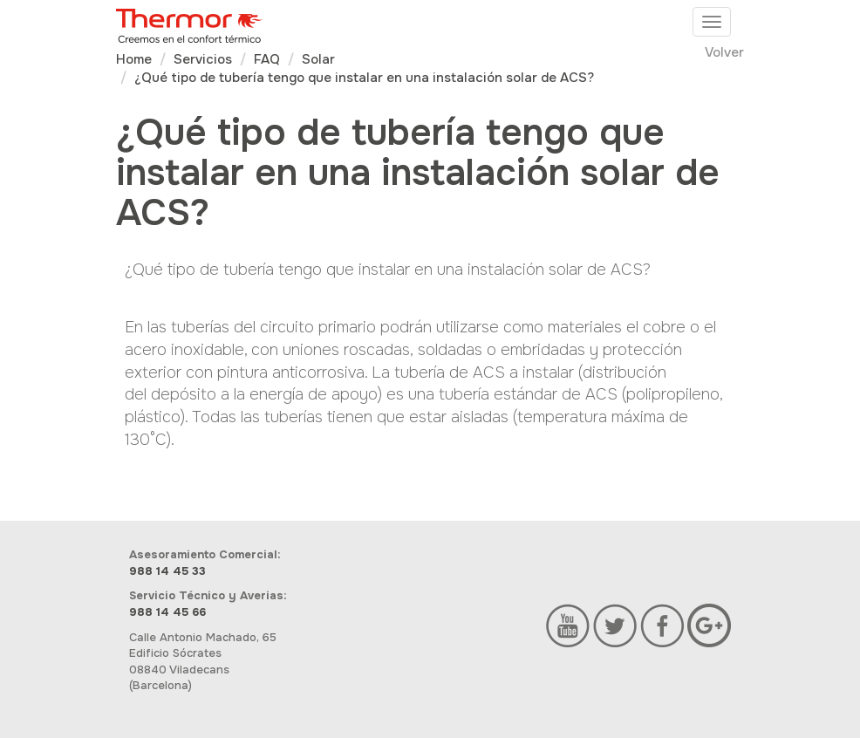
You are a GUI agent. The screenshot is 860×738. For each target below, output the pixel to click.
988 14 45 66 (167, 612)
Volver (724, 52)
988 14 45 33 (167, 571)
